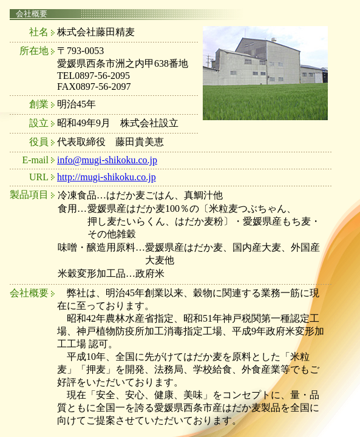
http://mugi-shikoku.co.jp (106, 177)
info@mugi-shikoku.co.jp (107, 160)
